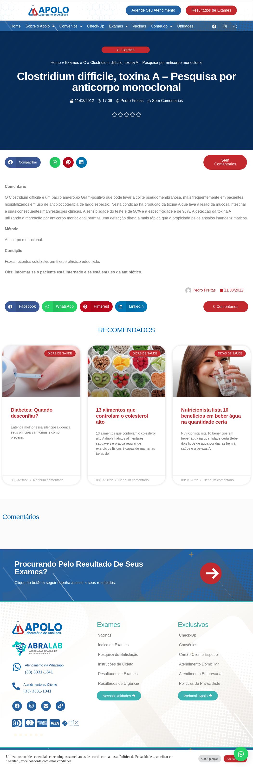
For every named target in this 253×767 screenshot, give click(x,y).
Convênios (70, 26)
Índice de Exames (113, 645)
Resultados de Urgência (118, 683)
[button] (23, 162)
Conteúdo (161, 26)
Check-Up (95, 26)
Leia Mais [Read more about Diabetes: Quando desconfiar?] (18, 451)
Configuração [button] (209, 758)
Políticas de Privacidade (199, 683)
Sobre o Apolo (40, 26)
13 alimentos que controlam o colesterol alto (122, 416)
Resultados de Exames (118, 674)
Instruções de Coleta (115, 664)
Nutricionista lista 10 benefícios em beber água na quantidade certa (211, 416)
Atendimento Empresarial (200, 674)
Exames (118, 26)
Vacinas (139, 26)
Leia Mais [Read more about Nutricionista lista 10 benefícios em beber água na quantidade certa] (188, 462)
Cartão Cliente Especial (199, 654)
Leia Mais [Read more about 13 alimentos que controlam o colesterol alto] (103, 467)
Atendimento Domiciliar (199, 664)
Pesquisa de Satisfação (118, 654)
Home (15, 26)
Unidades (185, 26)
